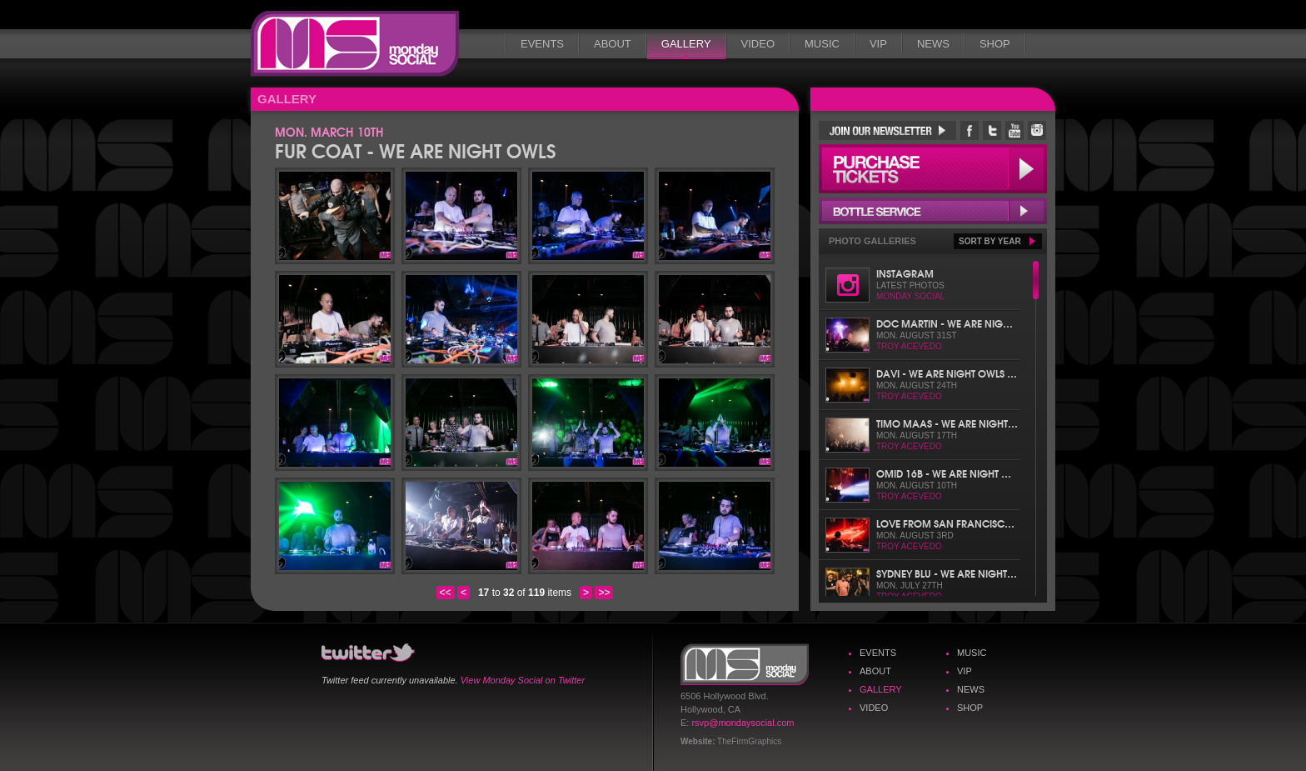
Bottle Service (933, 211)
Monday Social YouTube (1014, 130)
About (612, 44)
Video (758, 44)
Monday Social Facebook (969, 130)
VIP (878, 44)
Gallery (686, 44)
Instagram (905, 273)
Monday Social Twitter (992, 130)
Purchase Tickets (933, 168)
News (933, 44)
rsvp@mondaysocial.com (742, 723)
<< (445, 592)
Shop (995, 44)
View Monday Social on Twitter (523, 680)
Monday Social (355, 44)
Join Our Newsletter (887, 130)
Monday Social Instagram (1037, 130)
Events (542, 44)
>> (604, 592)
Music (822, 44)
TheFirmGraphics (749, 741)
